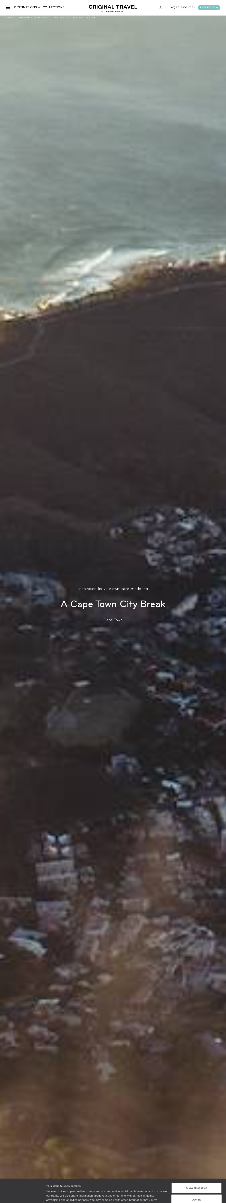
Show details (54, 1196)
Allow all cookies (196, 1165)
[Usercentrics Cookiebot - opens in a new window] (22, 1196)
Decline (196, 1177)
